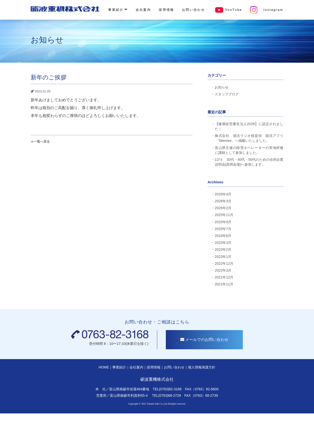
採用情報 (166, 10)
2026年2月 (223, 208)
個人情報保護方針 (201, 369)
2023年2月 (223, 249)
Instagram (266, 10)
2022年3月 (223, 270)
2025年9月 (223, 222)
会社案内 (143, 10)
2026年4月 (223, 194)
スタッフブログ (227, 94)
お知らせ (221, 87)
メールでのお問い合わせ (206, 341)
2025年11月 (224, 215)
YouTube (227, 10)
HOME (104, 369)
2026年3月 (223, 201)
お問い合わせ (193, 10)
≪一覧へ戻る (40, 141)
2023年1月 (223, 257)
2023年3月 (223, 243)
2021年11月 (224, 284)
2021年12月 (224, 277)
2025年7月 (223, 229)
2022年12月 (224, 263)
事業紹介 (118, 9)
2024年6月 (223, 236)
